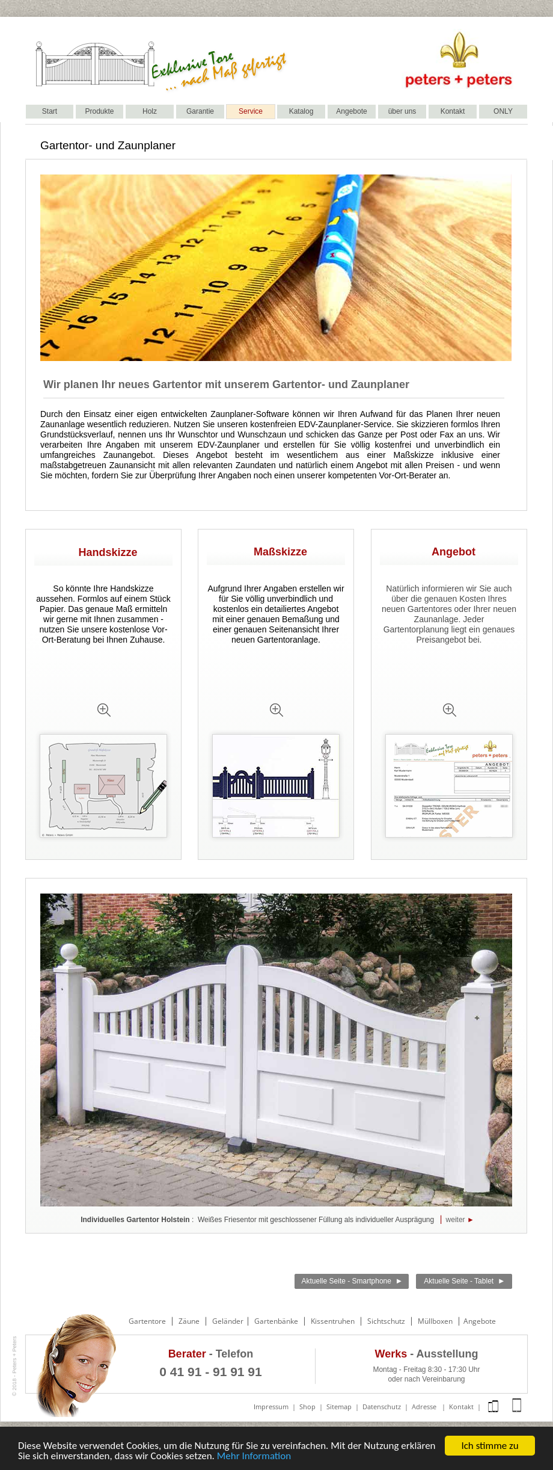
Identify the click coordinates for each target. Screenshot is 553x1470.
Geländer (228, 1321)
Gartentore (147, 1321)
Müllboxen (435, 1321)
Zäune (189, 1321)
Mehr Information (254, 1456)
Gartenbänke (276, 1321)
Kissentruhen (333, 1321)
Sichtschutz (386, 1321)
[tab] (104, 711)
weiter (455, 1219)
